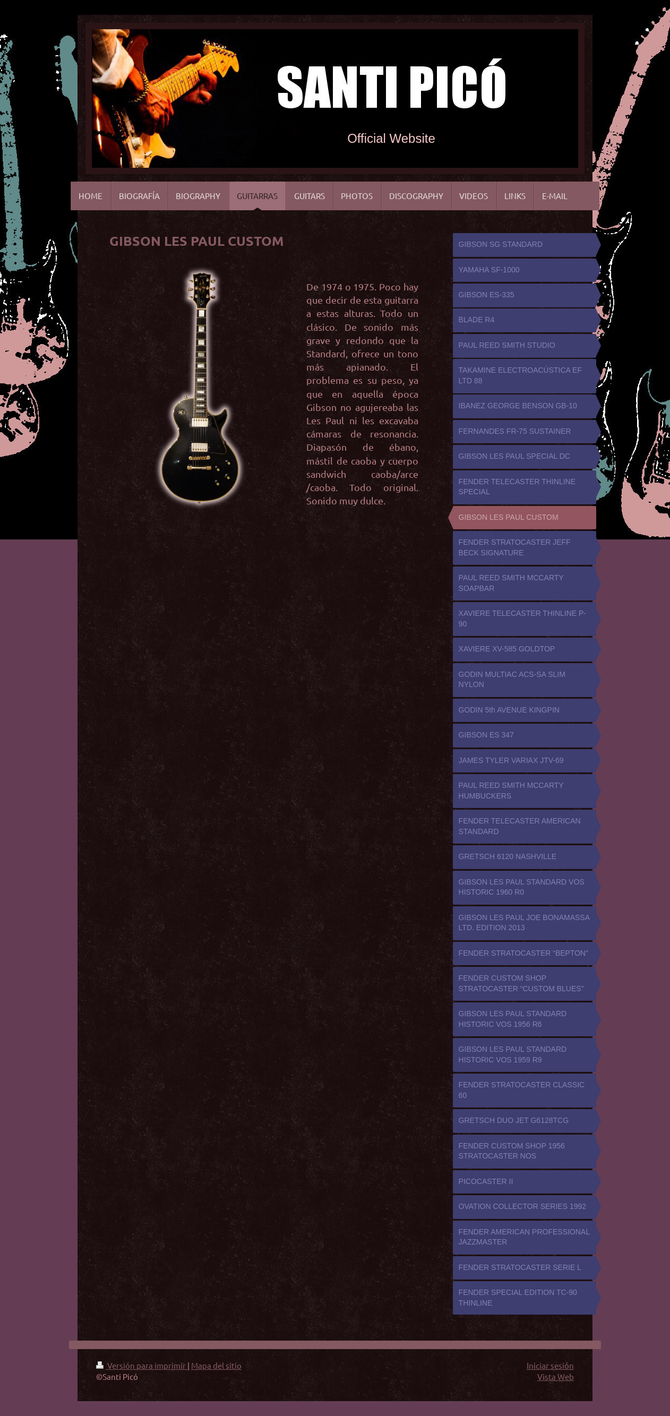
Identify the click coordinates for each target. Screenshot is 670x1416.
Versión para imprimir (141, 1365)
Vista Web (555, 1376)
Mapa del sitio (216, 1365)
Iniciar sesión (550, 1365)
